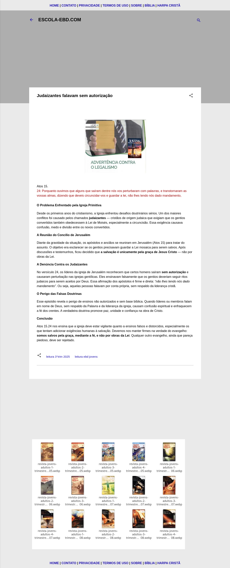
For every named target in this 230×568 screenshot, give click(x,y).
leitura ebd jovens (86, 356)
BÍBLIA (150, 5)
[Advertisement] (115, 57)
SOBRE (136, 5)
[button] (191, 96)
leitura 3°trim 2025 (58, 356)
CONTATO (69, 5)
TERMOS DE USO (115, 5)
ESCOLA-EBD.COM (59, 19)
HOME (54, 5)
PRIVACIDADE (89, 5)
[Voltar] (31, 19)
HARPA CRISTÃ (168, 5)
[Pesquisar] (198, 21)
